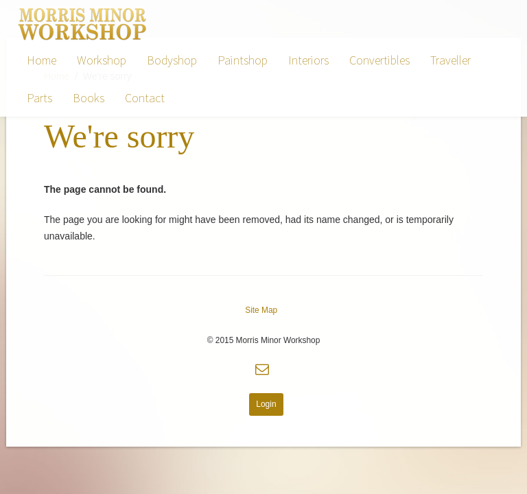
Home (41, 60)
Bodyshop (172, 60)
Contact (145, 98)
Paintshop (243, 60)
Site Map (261, 310)
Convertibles (379, 60)
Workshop (101, 60)
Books (88, 98)
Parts (39, 98)
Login (266, 404)
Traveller (450, 60)
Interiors (308, 60)
